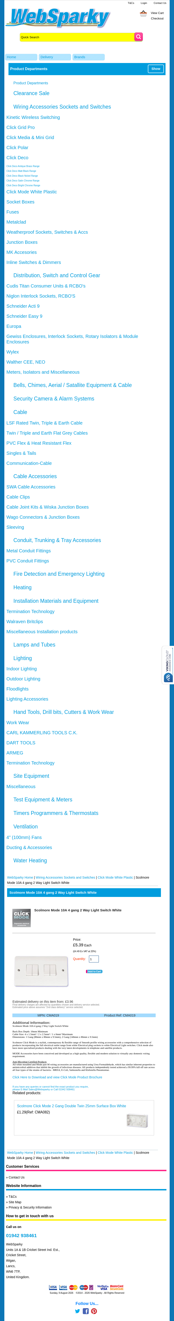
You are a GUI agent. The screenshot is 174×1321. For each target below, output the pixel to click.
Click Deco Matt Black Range (21, 171)
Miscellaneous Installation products (41, 631)
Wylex (12, 351)
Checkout (157, 18)
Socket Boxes (20, 201)
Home (11, 57)
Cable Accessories (35, 476)
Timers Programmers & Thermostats (56, 813)
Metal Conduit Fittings (28, 550)
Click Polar (17, 147)
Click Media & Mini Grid (30, 137)
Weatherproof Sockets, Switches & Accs (47, 232)
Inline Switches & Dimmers (33, 262)
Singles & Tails (21, 453)
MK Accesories (21, 252)
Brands (79, 57)
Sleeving (15, 527)
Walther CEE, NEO (25, 362)
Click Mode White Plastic (31, 191)
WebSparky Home (20, 877)
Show (156, 69)
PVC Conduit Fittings (27, 560)
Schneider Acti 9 (23, 306)
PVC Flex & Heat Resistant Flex (38, 443)
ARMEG (14, 752)
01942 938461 (21, 1235)
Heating (23, 587)
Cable (20, 412)
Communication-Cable (29, 463)
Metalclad (16, 222)
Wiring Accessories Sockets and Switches (62, 107)
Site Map (15, 1202)
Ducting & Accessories (29, 847)
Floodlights (17, 688)
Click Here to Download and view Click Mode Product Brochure (57, 1077)
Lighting (23, 658)
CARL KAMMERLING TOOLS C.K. (41, 732)
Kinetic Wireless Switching (33, 117)
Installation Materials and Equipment (56, 601)
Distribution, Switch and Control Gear (57, 275)
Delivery (47, 57)
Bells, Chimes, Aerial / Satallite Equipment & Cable (73, 385)
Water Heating (30, 860)
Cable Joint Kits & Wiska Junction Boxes (47, 507)
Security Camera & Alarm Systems (54, 399)
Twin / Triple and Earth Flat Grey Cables (47, 433)
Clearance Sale (32, 93)
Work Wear (17, 722)
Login (144, 3)
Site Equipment (31, 776)
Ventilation (26, 827)
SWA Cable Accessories (30, 486)
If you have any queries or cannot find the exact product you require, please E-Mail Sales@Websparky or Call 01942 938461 (50, 1088)
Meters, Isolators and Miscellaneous (43, 372)
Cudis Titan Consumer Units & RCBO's (46, 285)
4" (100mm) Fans (24, 837)
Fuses (12, 211)
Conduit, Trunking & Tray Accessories (57, 540)
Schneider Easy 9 (24, 316)
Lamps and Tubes (34, 645)
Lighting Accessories (27, 699)
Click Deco (17, 157)
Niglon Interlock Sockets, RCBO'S (40, 296)
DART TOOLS (20, 742)
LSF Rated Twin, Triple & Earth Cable (44, 422)
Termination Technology (30, 611)
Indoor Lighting (21, 668)
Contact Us (160, 3)
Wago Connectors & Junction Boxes (43, 517)
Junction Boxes (22, 242)
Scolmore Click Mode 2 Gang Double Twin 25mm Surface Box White (71, 1106)
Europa (13, 326)
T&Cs (131, 3)
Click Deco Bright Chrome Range (23, 185)
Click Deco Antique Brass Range (23, 166)
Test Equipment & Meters (43, 800)
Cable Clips (18, 496)
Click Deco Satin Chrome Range (22, 180)
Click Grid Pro (20, 127)
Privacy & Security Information (30, 1207)
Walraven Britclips (24, 621)
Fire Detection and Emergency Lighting (59, 574)
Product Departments (31, 83)
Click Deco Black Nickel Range (22, 176)
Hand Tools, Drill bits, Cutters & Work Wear (64, 712)
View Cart (157, 13)
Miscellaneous (21, 786)
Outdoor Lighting (23, 678)
